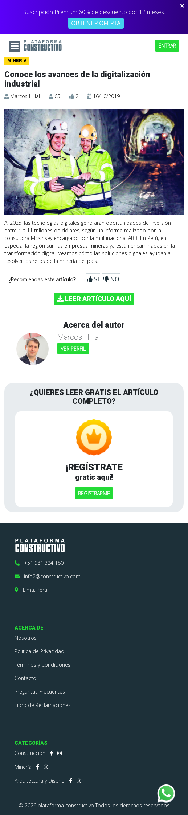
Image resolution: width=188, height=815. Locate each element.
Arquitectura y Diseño (40, 780)
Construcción (30, 753)
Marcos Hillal (25, 96)
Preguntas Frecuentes (40, 691)
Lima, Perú (31, 589)
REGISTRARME (94, 493)
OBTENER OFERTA (95, 23)
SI (93, 279)
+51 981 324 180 (39, 562)
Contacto (25, 678)
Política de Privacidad (39, 651)
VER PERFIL (73, 348)
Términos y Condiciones (42, 664)
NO (111, 279)
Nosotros (26, 637)
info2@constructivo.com (48, 576)
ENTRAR (167, 45)
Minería (23, 766)
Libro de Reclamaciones (43, 705)
